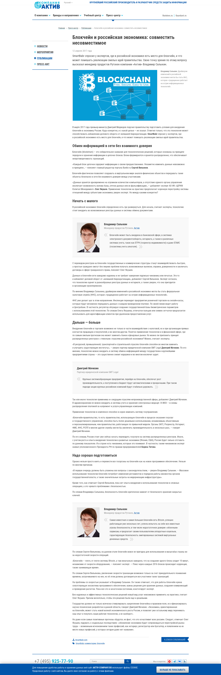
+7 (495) (53, 661)
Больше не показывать (172, 670)
